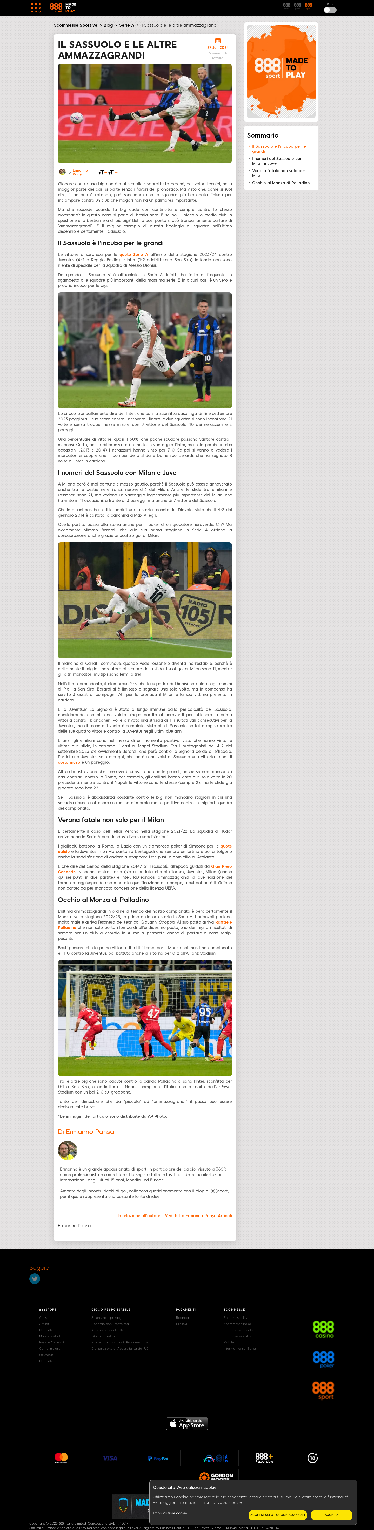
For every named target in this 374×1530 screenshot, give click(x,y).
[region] (253, 1502)
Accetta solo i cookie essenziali (277, 1515)
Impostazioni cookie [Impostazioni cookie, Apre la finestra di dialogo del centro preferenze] (170, 1513)
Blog (108, 25)
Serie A (126, 25)
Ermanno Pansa (80, 172)
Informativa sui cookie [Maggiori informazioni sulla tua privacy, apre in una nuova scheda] (222, 1502)
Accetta (332, 1515)
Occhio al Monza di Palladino (281, 183)
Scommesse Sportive (75, 25)
